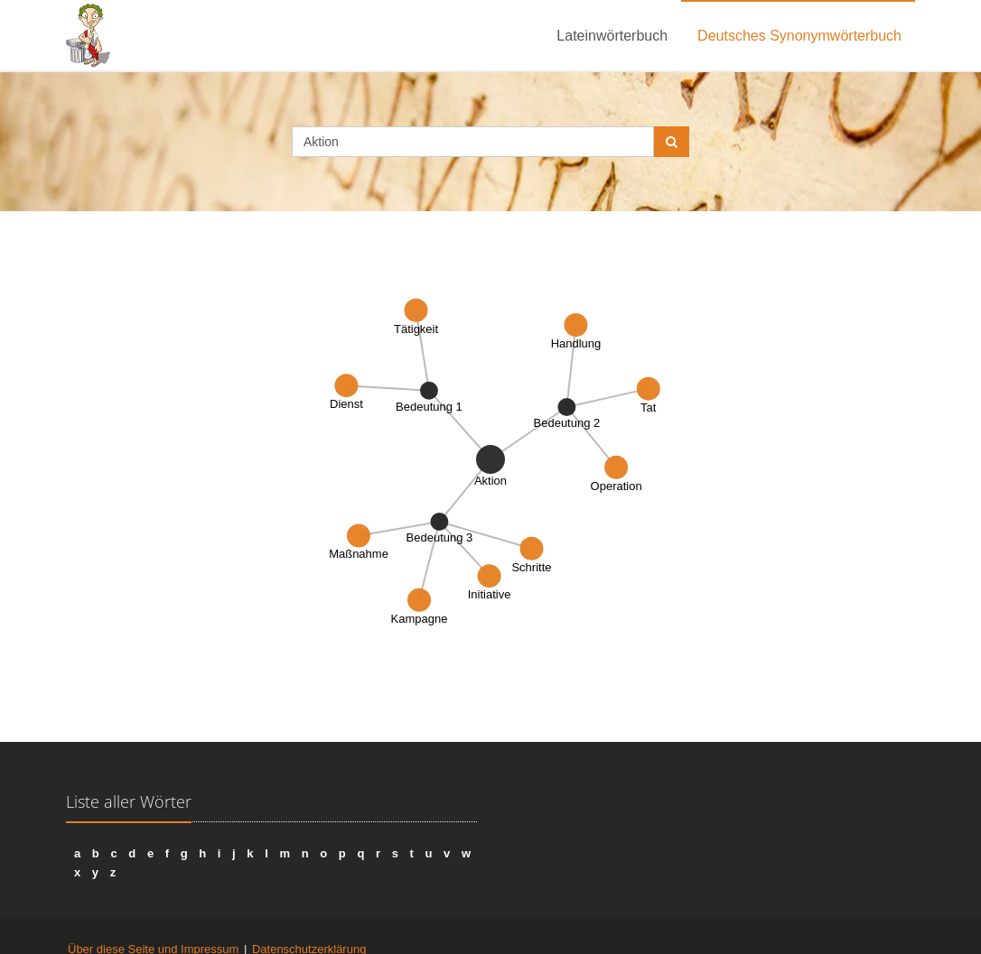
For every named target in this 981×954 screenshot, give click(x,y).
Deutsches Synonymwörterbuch (799, 35)
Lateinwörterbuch (612, 35)
